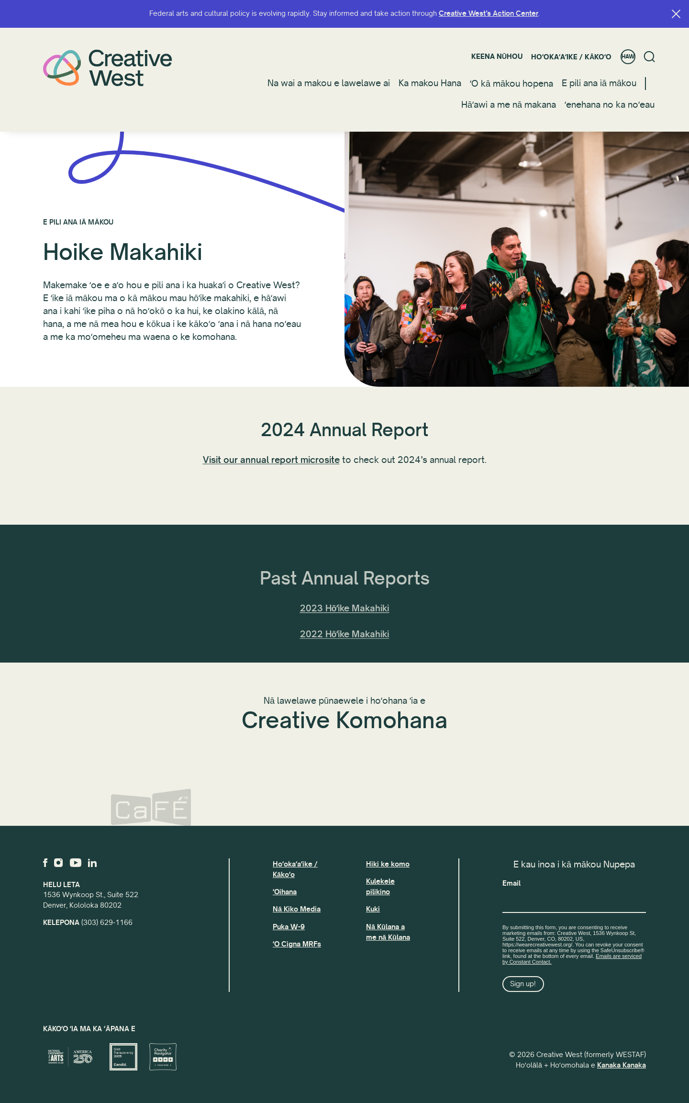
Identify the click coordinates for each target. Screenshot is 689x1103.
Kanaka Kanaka (621, 1065)
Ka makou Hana (430, 83)
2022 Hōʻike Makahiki (344, 654)
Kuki (373, 909)
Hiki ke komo (388, 864)
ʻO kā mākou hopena (511, 84)
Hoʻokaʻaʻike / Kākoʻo (571, 57)
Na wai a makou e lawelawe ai (328, 83)
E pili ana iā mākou (599, 83)
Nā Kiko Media (297, 909)
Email (511, 883)
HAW (628, 57)
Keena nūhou (496, 56)
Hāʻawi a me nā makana (508, 105)
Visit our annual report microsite (271, 467)
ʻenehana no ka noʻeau (610, 105)
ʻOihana (285, 892)
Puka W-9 (289, 927)
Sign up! (523, 983)
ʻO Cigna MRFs (297, 944)
